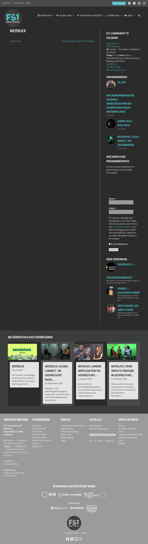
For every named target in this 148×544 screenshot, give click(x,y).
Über (129, 15)
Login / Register (119, 3)
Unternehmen (41, 419)
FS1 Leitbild (37, 431)
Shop (120, 431)
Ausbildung (65, 15)
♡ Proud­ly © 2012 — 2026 (74, 533)
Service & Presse (128, 419)
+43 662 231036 (18, 3)
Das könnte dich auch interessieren (30, 337)
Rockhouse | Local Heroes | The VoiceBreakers (128, 141)
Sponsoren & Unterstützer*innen (74, 486)
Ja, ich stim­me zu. (118, 244)
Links (120, 440)
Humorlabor (15, 41)
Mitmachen (113, 15)
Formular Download (127, 437)
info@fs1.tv (7, 3)
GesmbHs (36, 425)
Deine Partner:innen (41, 440)
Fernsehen (45, 15)
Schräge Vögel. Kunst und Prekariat (78, 41)
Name (112, 198)
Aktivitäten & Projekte (91, 15)
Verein (35, 443)
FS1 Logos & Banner (127, 428)
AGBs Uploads (67, 437)
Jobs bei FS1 (37, 446)
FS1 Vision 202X (39, 434)
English (27, 3)
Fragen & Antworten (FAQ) (130, 434)
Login (63, 440)
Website (65, 419)
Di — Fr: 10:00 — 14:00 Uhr (101, 441)
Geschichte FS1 (39, 428)
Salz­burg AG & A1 (118, 70)
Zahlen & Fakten (39, 437)
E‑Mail (112, 208)
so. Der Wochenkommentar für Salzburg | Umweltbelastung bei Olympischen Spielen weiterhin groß (120, 96)
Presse (121, 425)
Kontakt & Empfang (16, 419)
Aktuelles (95, 419)
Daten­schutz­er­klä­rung (123, 226)
